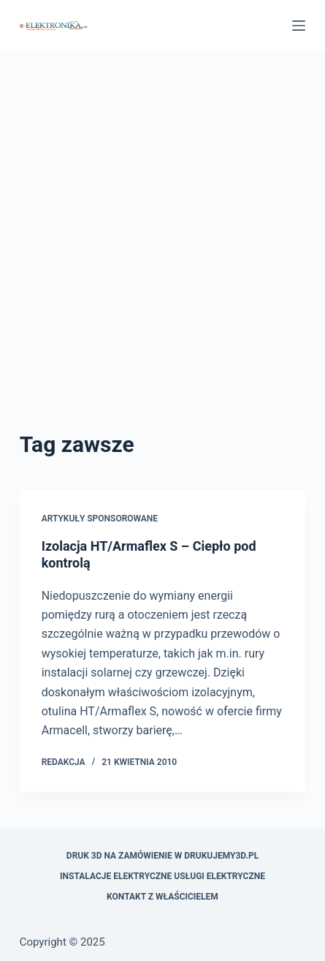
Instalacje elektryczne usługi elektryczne (162, 876)
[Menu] (298, 25)
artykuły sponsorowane (100, 518)
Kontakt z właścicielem (162, 897)
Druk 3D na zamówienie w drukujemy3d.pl (162, 856)
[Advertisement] (162, 258)
